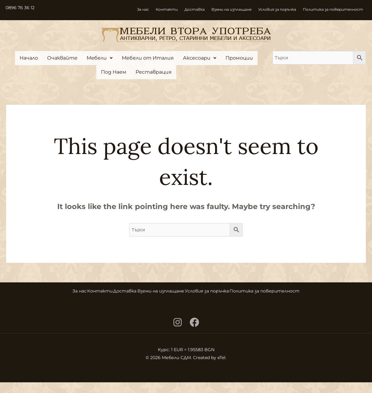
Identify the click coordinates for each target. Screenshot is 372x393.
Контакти (167, 9)
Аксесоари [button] (199, 58)
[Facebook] (194, 333)
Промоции (239, 58)
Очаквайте (62, 58)
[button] (99, 58)
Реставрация (154, 72)
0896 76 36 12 (22, 7)
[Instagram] (177, 333)
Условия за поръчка (277, 9)
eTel (221, 368)
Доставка (194, 9)
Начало (29, 58)
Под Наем (113, 72)
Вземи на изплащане (231, 9)
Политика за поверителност (333, 9)
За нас (143, 9)
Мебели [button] (100, 58)
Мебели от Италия (148, 58)
